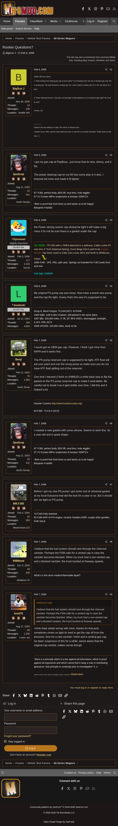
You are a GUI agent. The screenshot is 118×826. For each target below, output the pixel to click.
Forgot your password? (17, 736)
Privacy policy (86, 772)
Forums (20, 21)
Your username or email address (23, 710)
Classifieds (36, 21)
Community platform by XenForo (59, 807)
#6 (111, 423)
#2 (111, 155)
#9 (111, 594)
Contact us (70, 772)
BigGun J (11, 52)
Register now (44, 754)
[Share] (106, 69)
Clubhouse (71, 21)
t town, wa (24, 637)
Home (6, 21)
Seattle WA (24, 112)
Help (36, 28)
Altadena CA (23, 580)
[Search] (113, 21)
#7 (111, 484)
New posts (7, 28)
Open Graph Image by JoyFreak (59, 822)
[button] (45, 21)
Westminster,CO (21, 527)
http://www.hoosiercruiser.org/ (67, 403)
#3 (111, 220)
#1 (111, 69)
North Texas (23, 387)
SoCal (26, 267)
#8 (111, 541)
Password (10, 723)
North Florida (23, 202)
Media (54, 21)
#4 (111, 286)
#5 (111, 340)
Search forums (23, 28)
